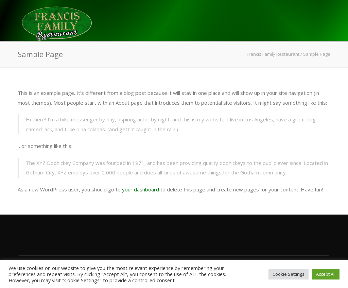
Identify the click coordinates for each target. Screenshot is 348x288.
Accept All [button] (325, 274)
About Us (123, 73)
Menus (84, 73)
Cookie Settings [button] (288, 274)
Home (51, 73)
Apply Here (302, 73)
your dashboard (140, 189)
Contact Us (251, 73)
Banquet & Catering (185, 73)
